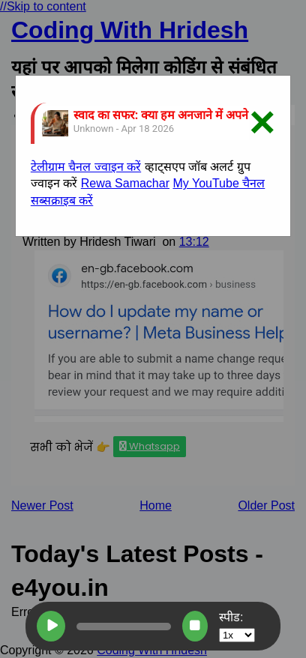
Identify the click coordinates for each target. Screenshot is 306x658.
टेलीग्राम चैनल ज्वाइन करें (86, 166)
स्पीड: (237, 626)
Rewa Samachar (125, 183)
